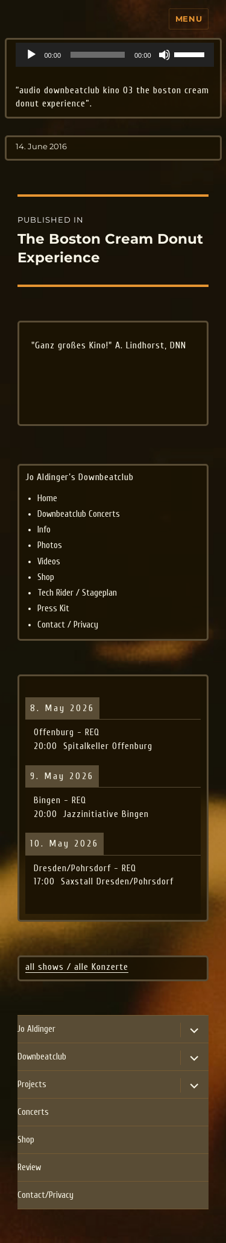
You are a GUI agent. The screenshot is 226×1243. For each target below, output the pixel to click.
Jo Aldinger (36, 1029)
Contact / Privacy (67, 625)
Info (44, 530)
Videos (48, 562)
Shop (45, 577)
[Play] (31, 55)
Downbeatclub (41, 1057)
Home (47, 498)
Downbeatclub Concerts (78, 514)
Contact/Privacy (45, 1195)
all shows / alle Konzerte (76, 966)
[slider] (98, 55)
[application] (115, 55)
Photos (49, 545)
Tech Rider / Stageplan (77, 593)
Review (29, 1167)
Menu (188, 18)
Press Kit (53, 608)
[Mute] (165, 55)
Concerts (33, 1112)
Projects (31, 1084)
